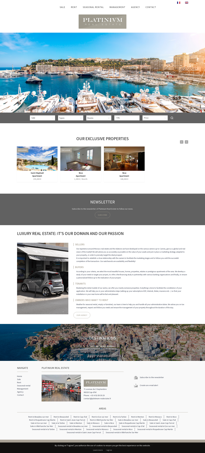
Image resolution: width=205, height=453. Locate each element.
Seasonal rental (93, 7)
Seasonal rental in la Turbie (43, 429)
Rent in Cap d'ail (80, 417)
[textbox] (127, 117)
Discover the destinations (102, 346)
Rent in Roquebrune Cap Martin (42, 420)
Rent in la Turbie (119, 417)
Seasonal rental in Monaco (97, 429)
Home (53, 7)
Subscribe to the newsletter (152, 377)
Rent (74, 7)
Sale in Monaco (93, 423)
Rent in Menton (137, 417)
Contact (150, 7)
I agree (109, 450)
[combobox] (127, 117)
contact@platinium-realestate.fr (97, 398)
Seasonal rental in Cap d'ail (133, 426)
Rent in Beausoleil (61, 417)
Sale (62, 7)
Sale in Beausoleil (150, 420)
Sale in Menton (76, 423)
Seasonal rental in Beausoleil (105, 426)
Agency (135, 7)
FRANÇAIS (178, 2)
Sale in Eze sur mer (39, 423)
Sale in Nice (109, 423)
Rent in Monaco (155, 417)
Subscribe (102, 215)
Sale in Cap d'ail (169, 420)
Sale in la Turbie (58, 423)
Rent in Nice (172, 417)
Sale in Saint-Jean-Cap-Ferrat (162, 423)
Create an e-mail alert (149, 385)
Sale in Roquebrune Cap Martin (132, 423)
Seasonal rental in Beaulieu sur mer (73, 426)
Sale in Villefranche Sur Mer (41, 426)
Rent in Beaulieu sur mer (38, 417)
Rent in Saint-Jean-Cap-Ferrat (72, 420)
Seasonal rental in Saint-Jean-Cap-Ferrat (84, 432)
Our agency (81, 315)
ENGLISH (186, 2)
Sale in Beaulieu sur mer (128, 420)
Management (117, 7)
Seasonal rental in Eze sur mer (162, 426)
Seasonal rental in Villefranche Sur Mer (122, 432)
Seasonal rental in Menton (70, 429)
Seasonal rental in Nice (123, 429)
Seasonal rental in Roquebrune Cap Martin (155, 429)
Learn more (98, 450)
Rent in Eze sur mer (100, 417)
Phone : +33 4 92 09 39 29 (94, 395)
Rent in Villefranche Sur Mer (101, 420)
